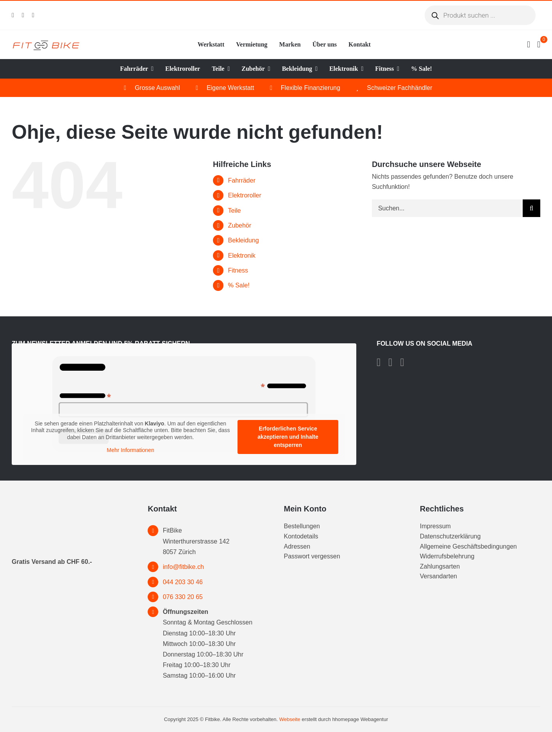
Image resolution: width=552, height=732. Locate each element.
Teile (234, 210)
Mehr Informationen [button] (130, 450)
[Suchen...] (447, 208)
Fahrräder (241, 180)
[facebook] (13, 15)
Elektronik (241, 255)
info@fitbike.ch (183, 566)
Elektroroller (244, 195)
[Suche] (531, 208)
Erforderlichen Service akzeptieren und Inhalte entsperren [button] (287, 436)
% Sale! (238, 285)
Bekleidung (243, 240)
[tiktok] (33, 15)
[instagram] (23, 15)
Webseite (289, 719)
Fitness (238, 270)
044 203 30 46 (183, 582)
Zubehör (239, 225)
